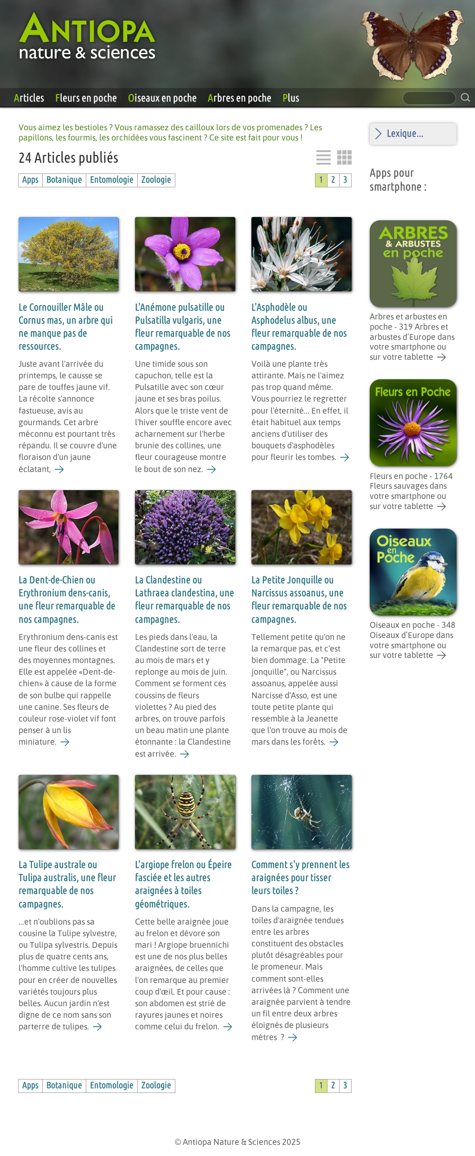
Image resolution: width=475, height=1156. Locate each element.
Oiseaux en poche (162, 98)
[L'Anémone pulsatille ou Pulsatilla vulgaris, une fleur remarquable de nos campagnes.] (212, 470)
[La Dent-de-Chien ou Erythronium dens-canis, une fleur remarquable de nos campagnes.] (65, 742)
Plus (290, 98)
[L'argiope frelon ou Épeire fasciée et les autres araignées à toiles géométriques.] (228, 1027)
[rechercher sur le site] (465, 97)
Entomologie (112, 180)
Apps (30, 180)
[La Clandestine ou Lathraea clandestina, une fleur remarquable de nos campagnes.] (185, 754)
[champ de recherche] (429, 98)
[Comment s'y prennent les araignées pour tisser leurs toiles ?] (293, 1038)
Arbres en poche (239, 98)
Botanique (64, 180)
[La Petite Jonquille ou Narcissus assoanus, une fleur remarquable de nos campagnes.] (334, 742)
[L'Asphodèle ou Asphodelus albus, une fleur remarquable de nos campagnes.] (345, 457)
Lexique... (405, 134)
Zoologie (156, 180)
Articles (29, 98)
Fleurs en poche (86, 98)
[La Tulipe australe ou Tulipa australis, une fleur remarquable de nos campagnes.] (98, 1027)
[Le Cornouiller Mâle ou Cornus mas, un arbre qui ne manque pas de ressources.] (59, 470)
